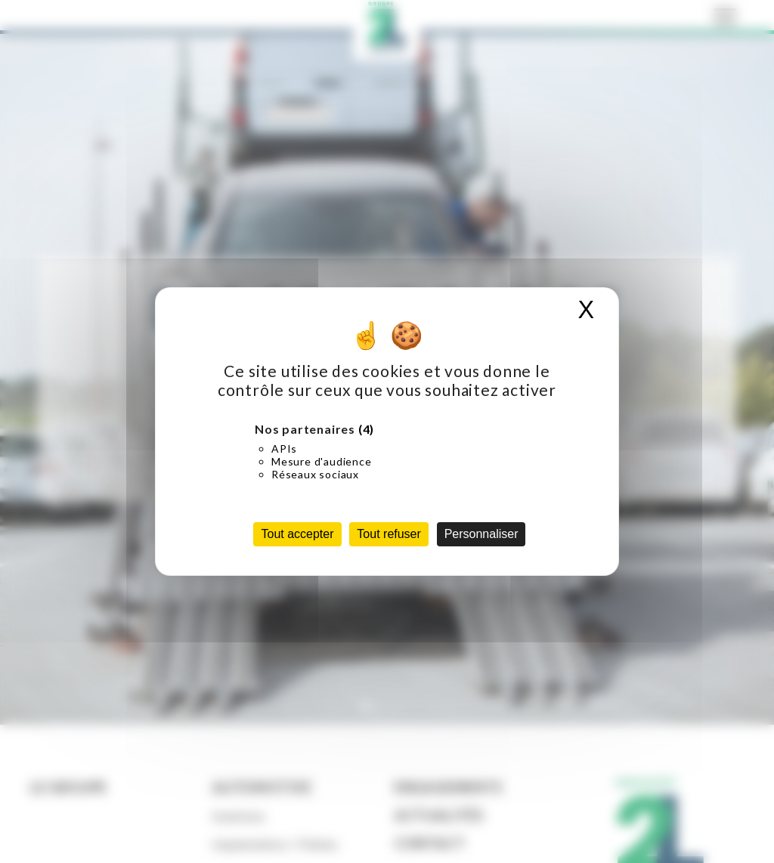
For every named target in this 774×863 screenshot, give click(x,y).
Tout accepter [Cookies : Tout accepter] (297, 533)
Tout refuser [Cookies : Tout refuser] (388, 533)
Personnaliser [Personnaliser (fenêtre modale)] (481, 533)
